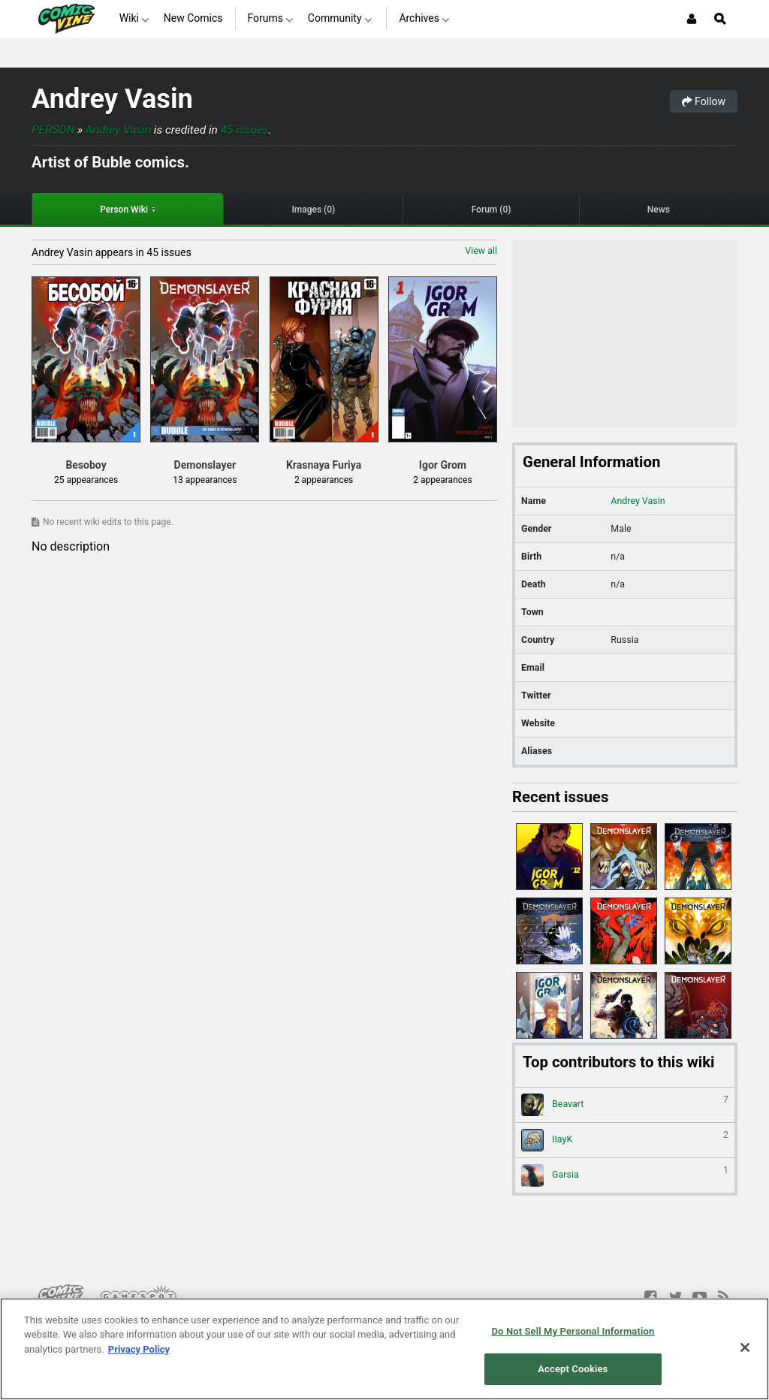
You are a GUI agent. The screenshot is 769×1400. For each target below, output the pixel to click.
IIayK (624, 1140)
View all (481, 250)
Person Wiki (124, 209)
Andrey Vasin (112, 99)
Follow (703, 101)
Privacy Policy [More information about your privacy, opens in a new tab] (139, 1349)
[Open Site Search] (720, 19)
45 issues (245, 130)
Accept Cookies (573, 1368)
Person (53, 130)
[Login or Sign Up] (692, 19)
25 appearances (86, 480)
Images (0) (313, 209)
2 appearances (323, 480)
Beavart (624, 1105)
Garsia (624, 1175)
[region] (384, 1349)
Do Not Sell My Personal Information (572, 1331)
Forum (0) (491, 209)
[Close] (744, 1347)
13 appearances (205, 480)
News (658, 209)
